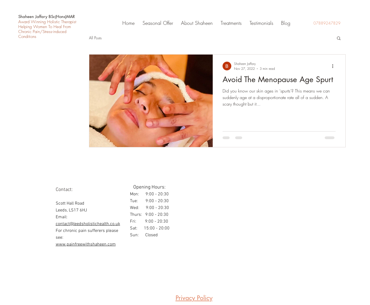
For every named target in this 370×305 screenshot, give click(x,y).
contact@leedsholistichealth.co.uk (88, 224)
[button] (229, 23)
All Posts (95, 37)
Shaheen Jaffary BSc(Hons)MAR (46, 16)
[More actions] (334, 66)
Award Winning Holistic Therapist (47, 22)
